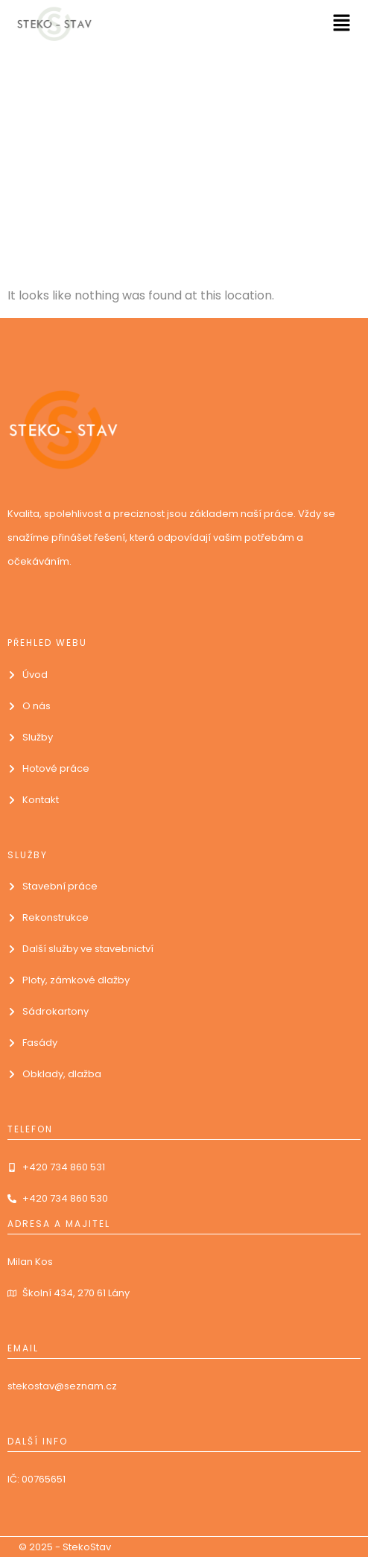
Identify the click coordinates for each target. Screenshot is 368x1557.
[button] (342, 23)
